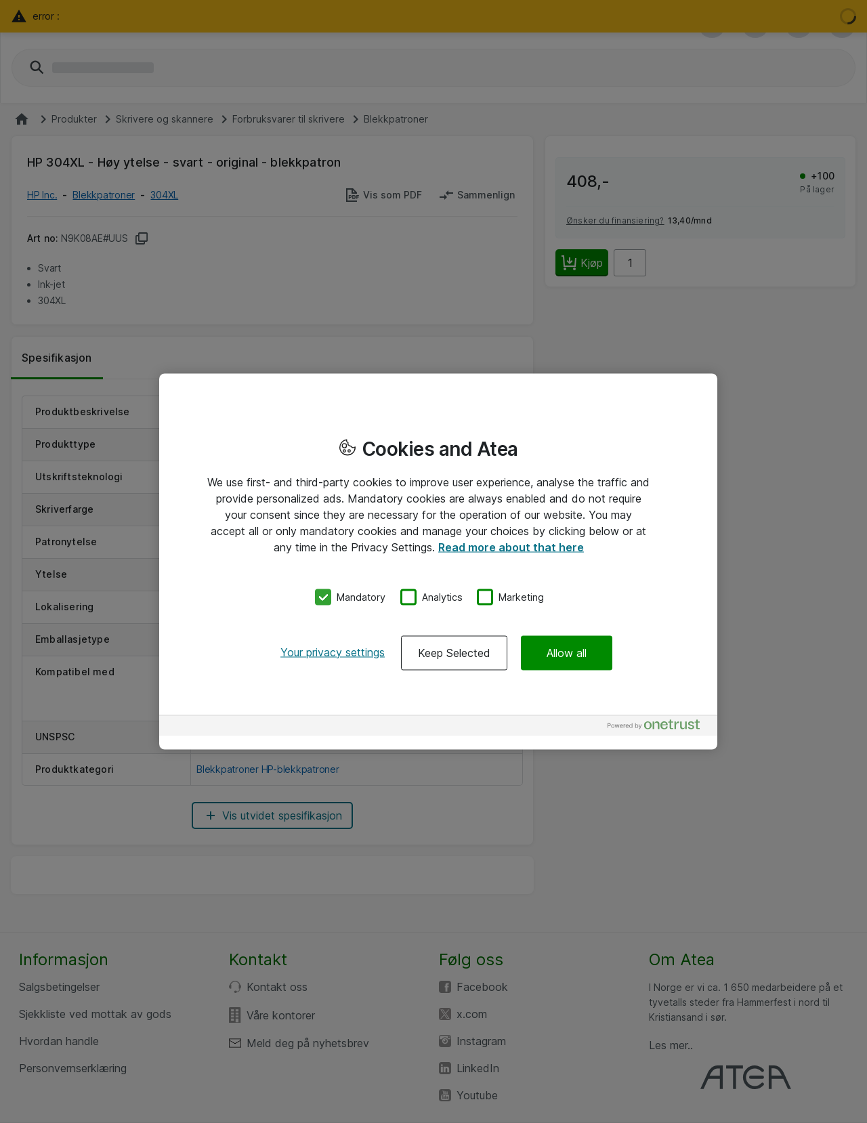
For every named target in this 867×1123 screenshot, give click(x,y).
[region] (438, 562)
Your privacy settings (332, 651)
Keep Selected (454, 652)
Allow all (567, 652)
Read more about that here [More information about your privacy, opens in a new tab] (511, 547)
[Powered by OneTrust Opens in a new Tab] (659, 727)
